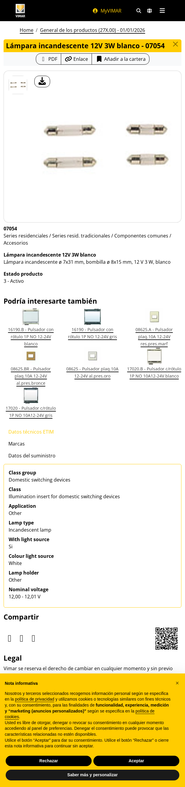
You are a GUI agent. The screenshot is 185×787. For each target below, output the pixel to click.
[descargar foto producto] (42, 81)
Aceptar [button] (136, 760)
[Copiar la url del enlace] (76, 59)
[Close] (175, 44)
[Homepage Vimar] (20, 10)
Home (26, 30)
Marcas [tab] (16, 443)
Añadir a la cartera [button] (120, 59)
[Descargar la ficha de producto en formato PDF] (48, 59)
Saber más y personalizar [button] (92, 774)
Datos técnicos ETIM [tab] (31, 432)
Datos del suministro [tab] (32, 455)
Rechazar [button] (48, 760)
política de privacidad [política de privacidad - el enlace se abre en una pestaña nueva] (34, 699)
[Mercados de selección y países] (149, 10)
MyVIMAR (106, 10)
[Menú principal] (162, 10)
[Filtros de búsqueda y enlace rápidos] (139, 10)
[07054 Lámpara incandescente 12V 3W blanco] (18, 85)
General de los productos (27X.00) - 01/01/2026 (92, 30)
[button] (177, 683)
